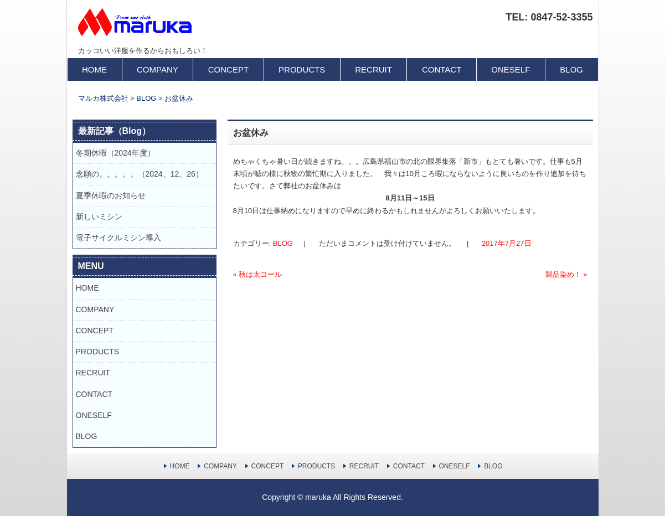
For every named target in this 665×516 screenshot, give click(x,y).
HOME (94, 69)
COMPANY (157, 69)
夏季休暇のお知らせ (114, 195)
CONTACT (441, 69)
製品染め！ (566, 274)
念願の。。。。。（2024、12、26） (139, 173)
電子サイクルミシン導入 (118, 237)
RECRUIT (373, 69)
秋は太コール (257, 274)
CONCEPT (228, 69)
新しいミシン (99, 216)
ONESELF (510, 69)
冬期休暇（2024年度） (115, 152)
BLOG (571, 69)
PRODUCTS (302, 69)
